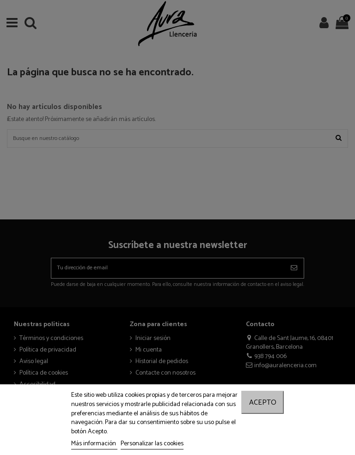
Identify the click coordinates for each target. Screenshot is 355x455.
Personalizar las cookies (152, 443)
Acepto (262, 402)
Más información (94, 443)
